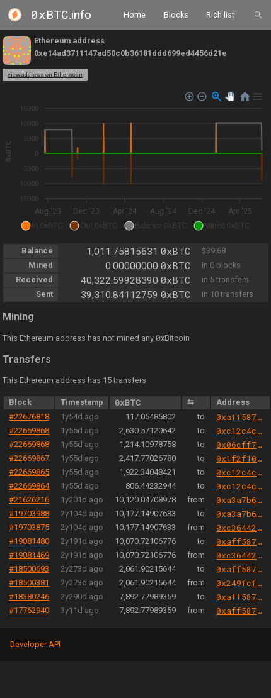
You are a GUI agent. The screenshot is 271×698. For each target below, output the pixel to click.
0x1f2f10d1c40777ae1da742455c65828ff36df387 (240, 458)
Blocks (176, 14)
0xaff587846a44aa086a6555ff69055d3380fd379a (240, 417)
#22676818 (29, 416)
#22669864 (29, 485)
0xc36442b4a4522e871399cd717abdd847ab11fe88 (240, 528)
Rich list (220, 14)
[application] (135, 161)
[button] (42, 226)
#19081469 (29, 555)
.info (61, 14)
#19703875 (29, 527)
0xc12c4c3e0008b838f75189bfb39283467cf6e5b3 (240, 431)
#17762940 (29, 610)
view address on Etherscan (45, 74)
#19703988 (29, 513)
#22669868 (29, 430)
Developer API (35, 644)
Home (135, 14)
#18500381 (29, 582)
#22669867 (29, 458)
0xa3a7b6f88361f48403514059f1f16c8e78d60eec (240, 500)
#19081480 (29, 541)
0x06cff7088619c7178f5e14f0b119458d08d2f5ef (240, 445)
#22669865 (29, 472)
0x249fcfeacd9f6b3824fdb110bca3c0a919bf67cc (240, 583)
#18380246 (29, 596)
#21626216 (29, 499)
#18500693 (29, 568)
